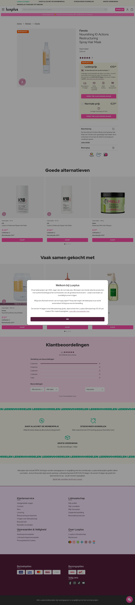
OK (67, 319)
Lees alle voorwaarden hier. (79, 311)
